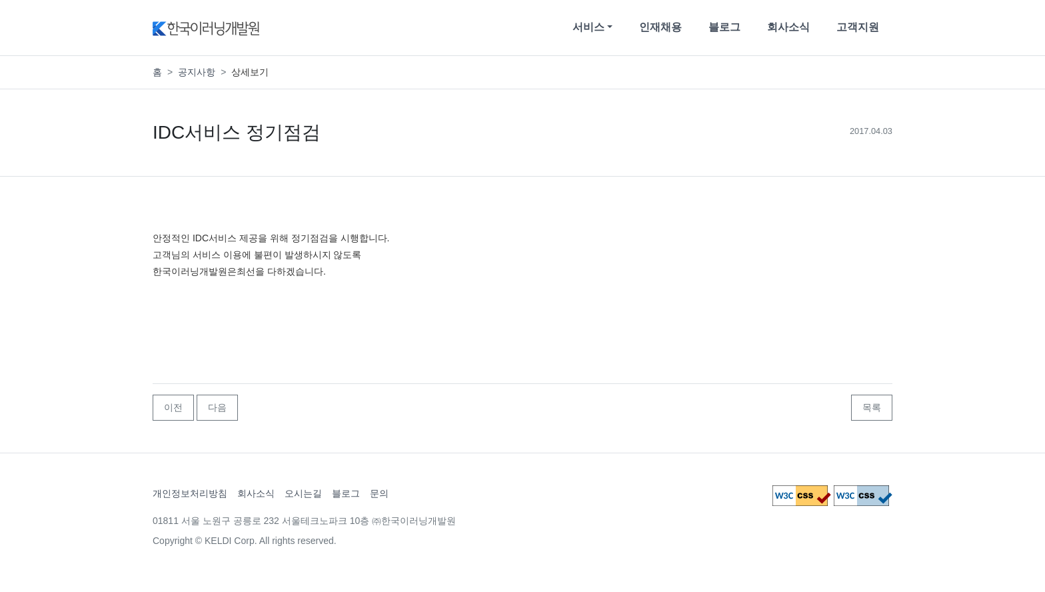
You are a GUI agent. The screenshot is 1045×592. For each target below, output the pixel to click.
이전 (173, 407)
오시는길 (303, 493)
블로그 (724, 27)
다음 (217, 407)
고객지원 (857, 27)
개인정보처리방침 (190, 493)
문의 (379, 493)
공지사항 (196, 72)
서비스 (588, 27)
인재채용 (660, 27)
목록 (871, 407)
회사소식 (788, 27)
